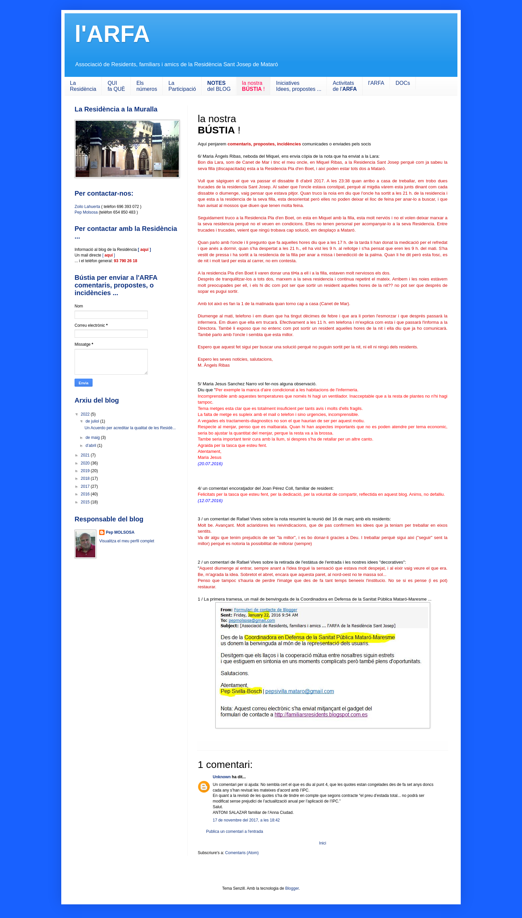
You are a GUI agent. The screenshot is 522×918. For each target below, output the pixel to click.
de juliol (93, 421)
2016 (86, 494)
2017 (86, 486)
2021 (86, 455)
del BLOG (219, 86)
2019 (86, 470)
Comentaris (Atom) (242, 852)
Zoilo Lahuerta (87, 206)
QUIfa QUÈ (116, 86)
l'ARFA (112, 34)
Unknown (222, 777)
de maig (93, 437)
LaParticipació (182, 86)
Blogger (292, 888)
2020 (86, 463)
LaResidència (83, 86)
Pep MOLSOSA (120, 532)
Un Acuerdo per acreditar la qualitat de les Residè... (130, 428)
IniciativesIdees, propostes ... (298, 86)
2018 (86, 478)
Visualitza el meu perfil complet (126, 541)
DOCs (402, 83)
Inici (322, 843)
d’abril (91, 445)
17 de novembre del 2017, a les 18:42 (246, 820)
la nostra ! (253, 86)
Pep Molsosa (86, 212)
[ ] (108, 255)
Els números (146, 86)
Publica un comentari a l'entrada (234, 831)
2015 (86, 502)
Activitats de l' (345, 86)
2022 (86, 414)
